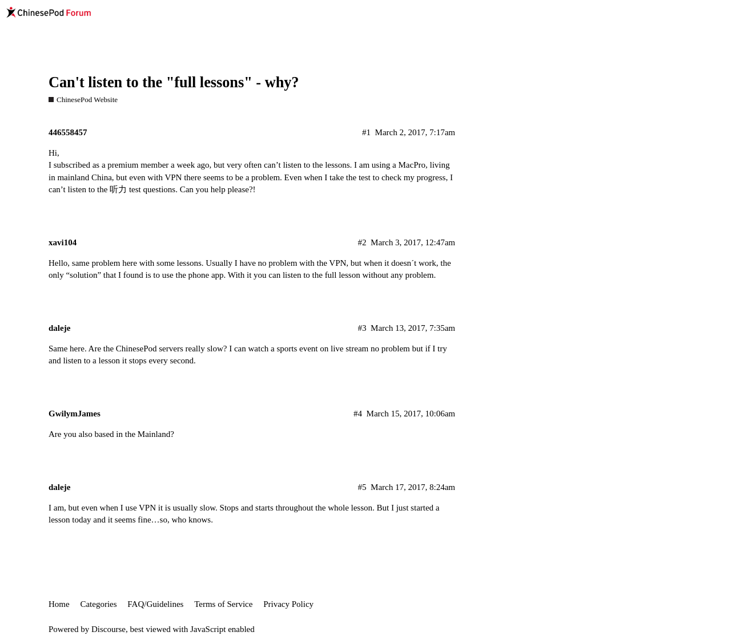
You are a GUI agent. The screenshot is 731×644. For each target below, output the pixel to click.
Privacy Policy (288, 604)
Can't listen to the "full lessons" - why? (174, 82)
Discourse (108, 629)
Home (59, 604)
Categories (98, 604)
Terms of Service (223, 604)
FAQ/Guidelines (155, 604)
